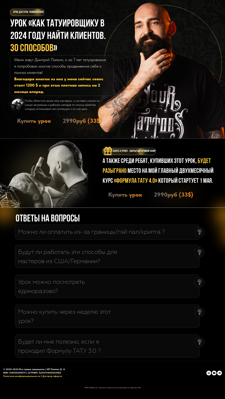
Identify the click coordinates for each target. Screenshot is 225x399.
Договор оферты (52, 376)
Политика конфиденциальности (21, 376)
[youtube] (214, 373)
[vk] (208, 373)
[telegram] (219, 373)
